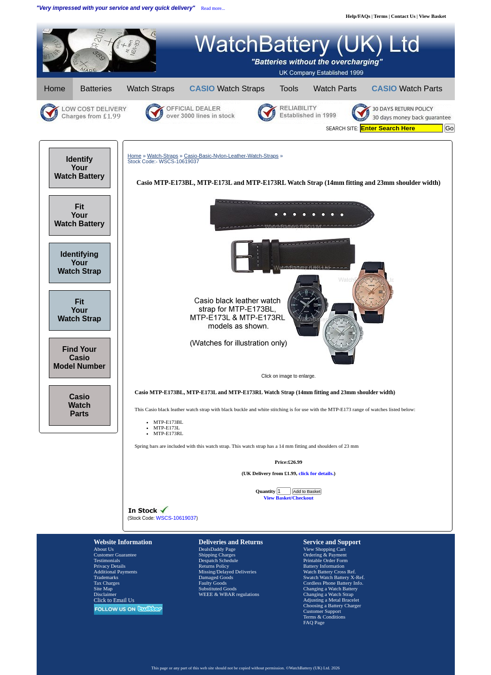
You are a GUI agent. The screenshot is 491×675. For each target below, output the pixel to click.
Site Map (103, 588)
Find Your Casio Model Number (79, 357)
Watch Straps (150, 88)
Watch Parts (335, 88)
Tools (289, 88)
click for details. (316, 473)
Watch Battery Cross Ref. (329, 571)
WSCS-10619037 (176, 518)
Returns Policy (214, 566)
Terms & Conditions (324, 616)
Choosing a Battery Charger (332, 605)
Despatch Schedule (218, 560)
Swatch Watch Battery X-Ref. (334, 577)
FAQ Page (313, 622)
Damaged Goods (216, 577)
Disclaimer (105, 594)
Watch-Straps (162, 156)
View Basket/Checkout (288, 497)
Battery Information (323, 566)
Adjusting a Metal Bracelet (331, 600)
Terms (381, 16)
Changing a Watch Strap (328, 594)
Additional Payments (116, 571)
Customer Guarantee (115, 554)
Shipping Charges (217, 554)
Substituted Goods (218, 588)
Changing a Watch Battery (330, 588)
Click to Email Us (114, 600)
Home (54, 88)
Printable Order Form (325, 560)
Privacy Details (110, 566)
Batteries (96, 88)
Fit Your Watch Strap (79, 310)
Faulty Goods (213, 583)
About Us (104, 549)
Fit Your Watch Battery (80, 215)
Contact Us (403, 16)
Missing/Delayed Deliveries (228, 571)
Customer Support (322, 611)
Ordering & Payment (324, 554)
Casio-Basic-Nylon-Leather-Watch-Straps (231, 156)
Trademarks (106, 577)
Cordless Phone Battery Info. (333, 583)
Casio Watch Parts (79, 405)
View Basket (432, 16)
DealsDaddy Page (217, 549)
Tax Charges (107, 583)
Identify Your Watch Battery (80, 167)
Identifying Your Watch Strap (79, 262)
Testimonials (107, 560)
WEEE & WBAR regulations (229, 594)
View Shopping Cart (324, 549)
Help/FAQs (358, 16)
